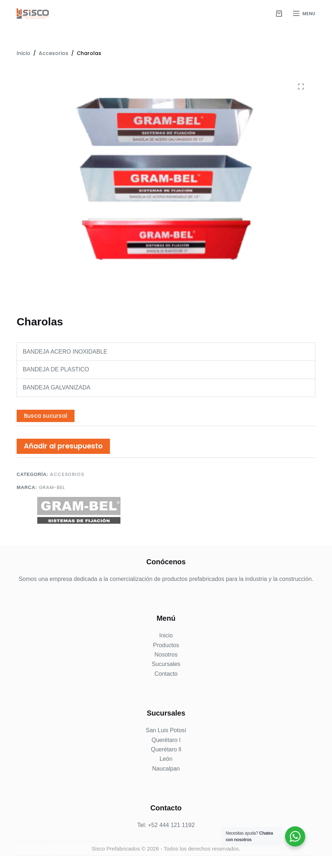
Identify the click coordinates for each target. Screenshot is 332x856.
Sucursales (166, 664)
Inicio (166, 635)
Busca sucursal (45, 415)
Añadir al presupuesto (63, 446)
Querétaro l (166, 740)
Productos (166, 645)
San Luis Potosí (166, 730)
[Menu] (304, 13)
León (166, 759)
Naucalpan (166, 769)
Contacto (166, 674)
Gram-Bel (52, 487)
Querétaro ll (166, 749)
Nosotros (166, 655)
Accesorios (67, 474)
